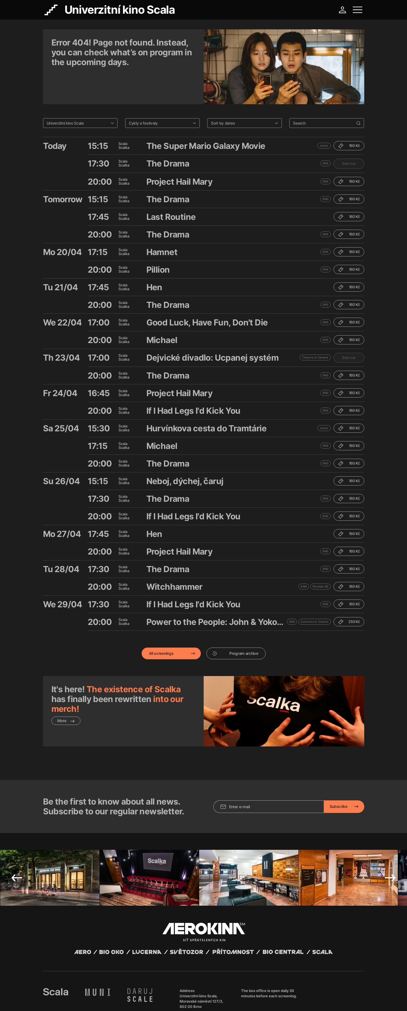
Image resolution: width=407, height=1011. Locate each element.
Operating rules (128, 1000)
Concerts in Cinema (314, 592)
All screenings (161, 624)
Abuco (63, 995)
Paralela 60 (320, 557)
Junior (324, 116)
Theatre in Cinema (315, 328)
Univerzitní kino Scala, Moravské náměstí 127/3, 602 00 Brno (201, 959)
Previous (16, 835)
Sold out (349, 134)
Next (390, 835)
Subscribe (339, 764)
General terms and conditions (66, 1000)
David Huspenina (96, 995)
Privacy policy (103, 1000)
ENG (326, 134)
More (66, 691)
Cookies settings (156, 1000)
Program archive (235, 624)
